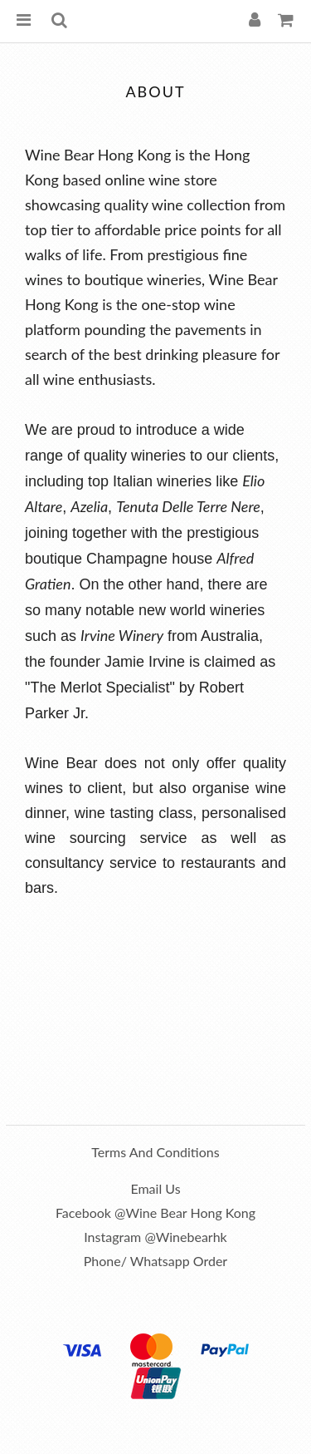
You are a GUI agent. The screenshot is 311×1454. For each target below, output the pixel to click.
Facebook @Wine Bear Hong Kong (155, 1212)
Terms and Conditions (155, 1152)
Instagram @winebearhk (155, 1237)
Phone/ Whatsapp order (155, 1261)
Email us (155, 1188)
